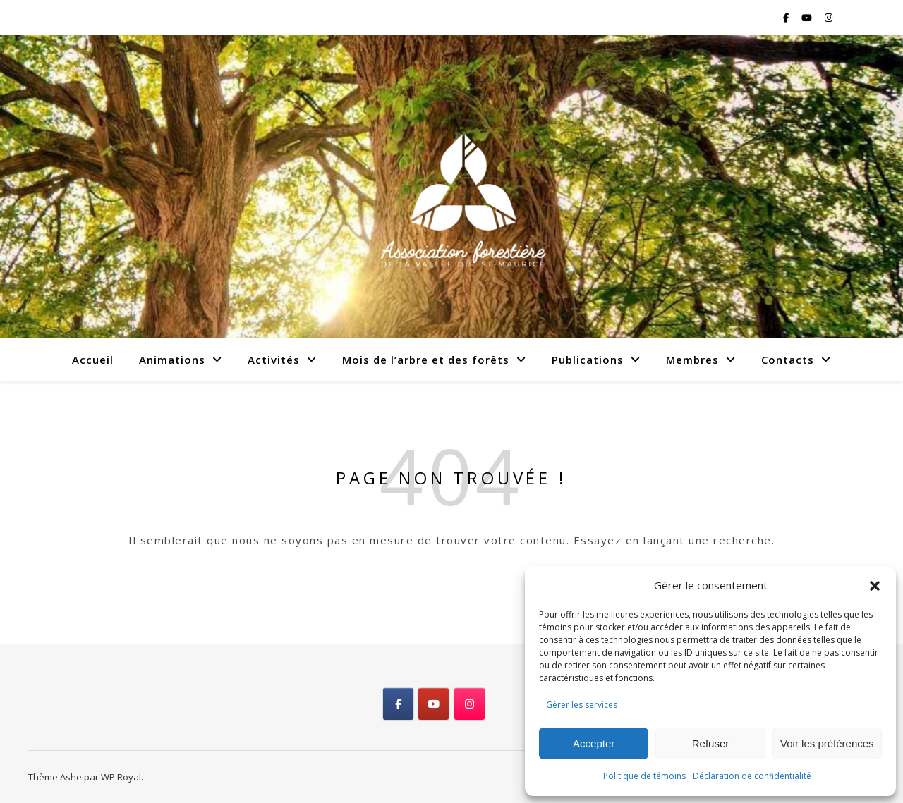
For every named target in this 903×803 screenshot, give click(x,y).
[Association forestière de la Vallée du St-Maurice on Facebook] (398, 704)
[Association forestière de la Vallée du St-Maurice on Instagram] (469, 704)
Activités (274, 360)
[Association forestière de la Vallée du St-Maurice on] (505, 704)
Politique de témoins (644, 776)
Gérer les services (581, 705)
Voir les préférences (827, 743)
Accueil (93, 360)
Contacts (787, 360)
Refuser (710, 743)
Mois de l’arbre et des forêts (425, 360)
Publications (588, 360)
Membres (692, 360)
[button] (875, 586)
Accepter (593, 743)
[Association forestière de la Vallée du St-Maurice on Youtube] (433, 704)
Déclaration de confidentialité (752, 776)
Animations (172, 360)
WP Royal (121, 777)
